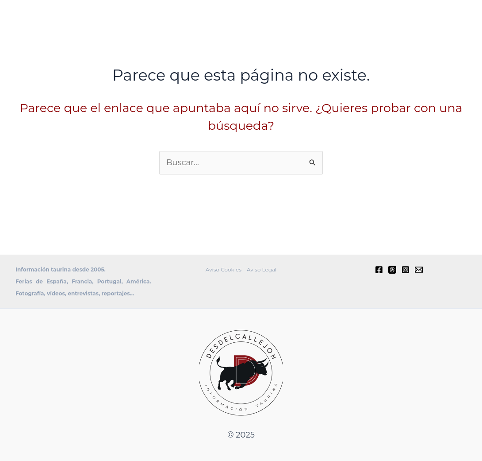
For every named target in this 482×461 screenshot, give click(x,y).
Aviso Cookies (223, 269)
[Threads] (392, 270)
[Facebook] (379, 270)
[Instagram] (405, 270)
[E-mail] (419, 270)
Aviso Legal (261, 269)
